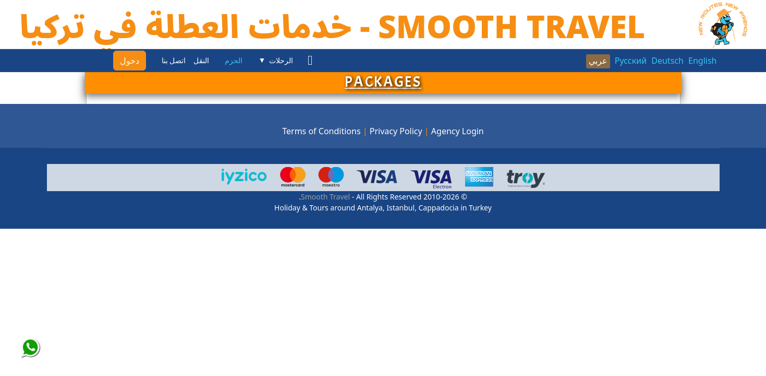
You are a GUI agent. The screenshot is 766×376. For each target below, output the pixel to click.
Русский (631, 60)
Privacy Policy (396, 131)
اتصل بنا (174, 60)
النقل (201, 60)
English (702, 60)
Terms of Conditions (321, 131)
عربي (598, 60)
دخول (129, 60)
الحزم (233, 60)
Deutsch (667, 60)
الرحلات (281, 60)
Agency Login (457, 131)
